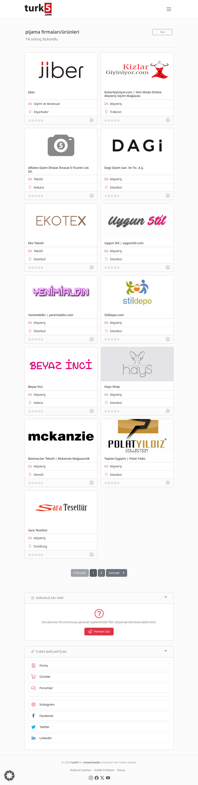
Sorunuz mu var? (99, 598)
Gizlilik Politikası (104, 770)
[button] (9, 775)
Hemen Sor (99, 631)
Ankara (39, 187)
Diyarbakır (41, 112)
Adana (38, 403)
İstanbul (116, 187)
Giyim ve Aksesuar (47, 104)
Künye (121, 770)
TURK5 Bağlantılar (99, 651)
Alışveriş (116, 104)
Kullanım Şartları (80, 770)
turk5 (74, 762)
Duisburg (40, 546)
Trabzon (116, 112)
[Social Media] (91, 777)
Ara (162, 32)
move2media (91, 762)
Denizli (38, 475)
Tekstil (38, 179)
